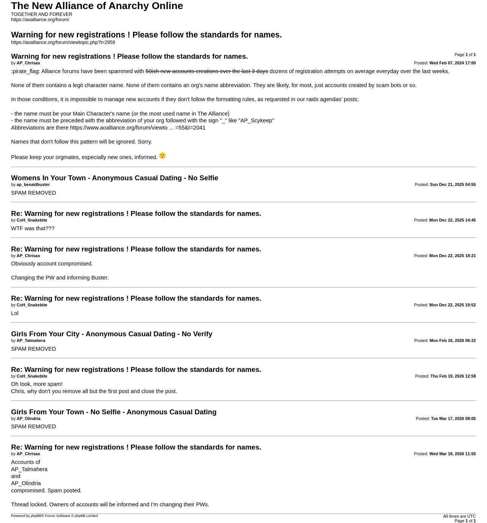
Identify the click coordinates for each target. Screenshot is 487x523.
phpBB (36, 516)
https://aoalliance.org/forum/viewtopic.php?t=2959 (63, 42)
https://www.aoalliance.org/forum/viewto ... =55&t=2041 (138, 128)
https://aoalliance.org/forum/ (40, 19)
